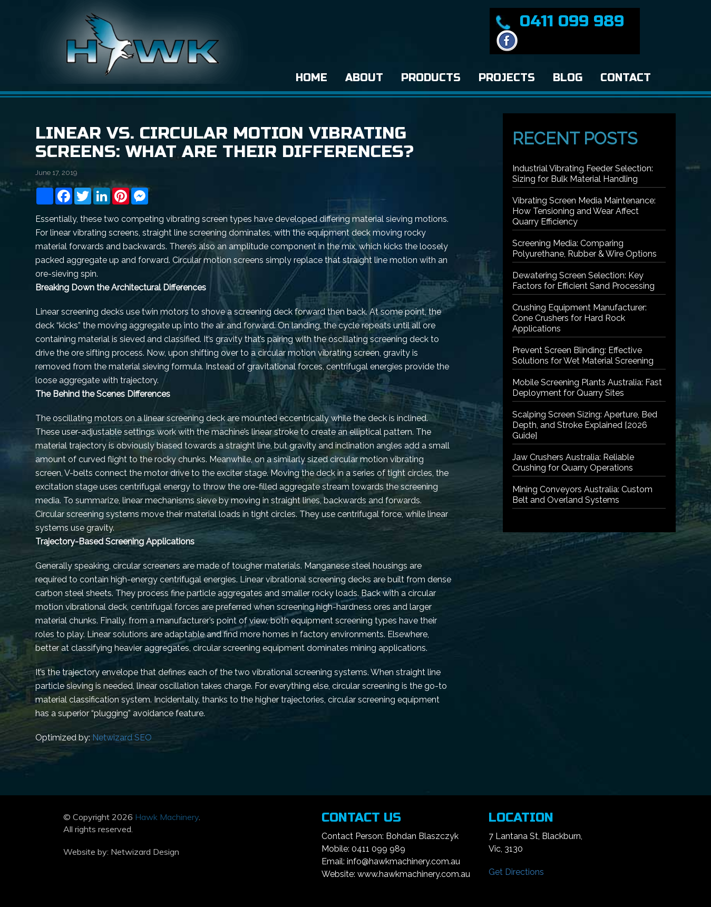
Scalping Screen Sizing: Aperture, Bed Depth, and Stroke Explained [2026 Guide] (584, 425)
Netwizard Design (145, 851)
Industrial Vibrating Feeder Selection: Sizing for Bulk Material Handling (582, 173)
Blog (567, 77)
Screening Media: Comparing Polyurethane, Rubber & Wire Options (584, 248)
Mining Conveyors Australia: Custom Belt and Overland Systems (582, 494)
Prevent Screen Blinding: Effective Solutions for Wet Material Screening (583, 355)
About (364, 77)
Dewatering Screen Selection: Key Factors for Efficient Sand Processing (583, 280)
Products (431, 77)
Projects (507, 77)
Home (311, 77)
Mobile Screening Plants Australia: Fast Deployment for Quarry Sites (587, 387)
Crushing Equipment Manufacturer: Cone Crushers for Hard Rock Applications (579, 318)
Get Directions (516, 872)
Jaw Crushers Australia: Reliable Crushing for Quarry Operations (573, 462)
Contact (625, 77)
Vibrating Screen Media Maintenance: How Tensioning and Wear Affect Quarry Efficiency (584, 211)
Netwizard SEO (122, 738)
